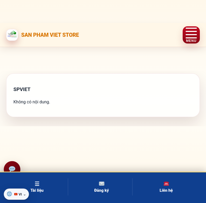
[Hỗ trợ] (12, 169)
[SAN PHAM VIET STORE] (42, 35)
